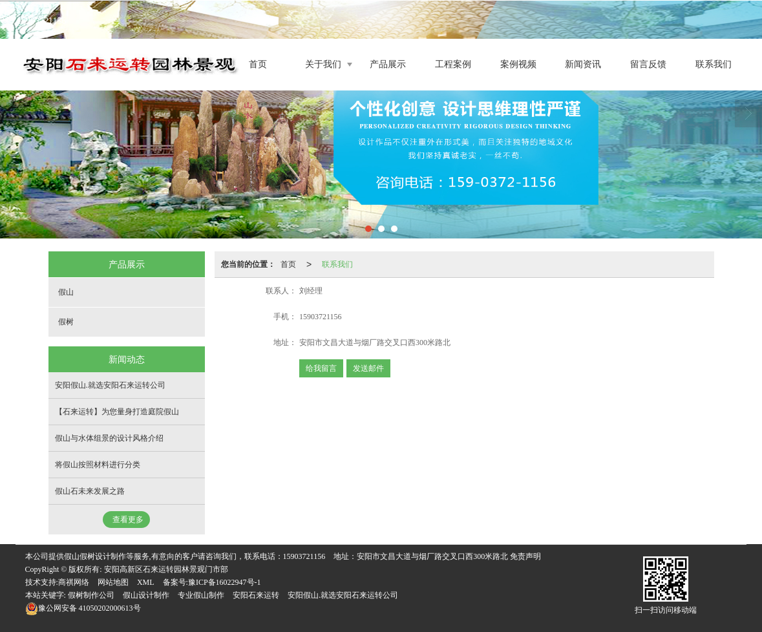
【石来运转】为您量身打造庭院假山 (117, 411)
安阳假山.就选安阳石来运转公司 (110, 385)
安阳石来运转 (256, 595)
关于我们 (323, 64)
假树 (66, 321)
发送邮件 (368, 368)
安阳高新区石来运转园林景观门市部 (166, 569)
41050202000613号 (83, 608)
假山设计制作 (146, 595)
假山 (66, 292)
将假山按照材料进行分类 (97, 464)
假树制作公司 (91, 595)
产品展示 (388, 64)
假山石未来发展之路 (90, 491)
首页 (258, 64)
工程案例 (453, 64)
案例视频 (518, 64)
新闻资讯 (583, 64)
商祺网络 (73, 582)
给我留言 (321, 368)
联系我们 (713, 64)
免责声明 (525, 556)
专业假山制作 (201, 595)
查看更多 (127, 519)
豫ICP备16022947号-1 (224, 582)
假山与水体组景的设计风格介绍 (109, 438)
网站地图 (113, 582)
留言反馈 (648, 64)
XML (145, 582)
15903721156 (304, 556)
